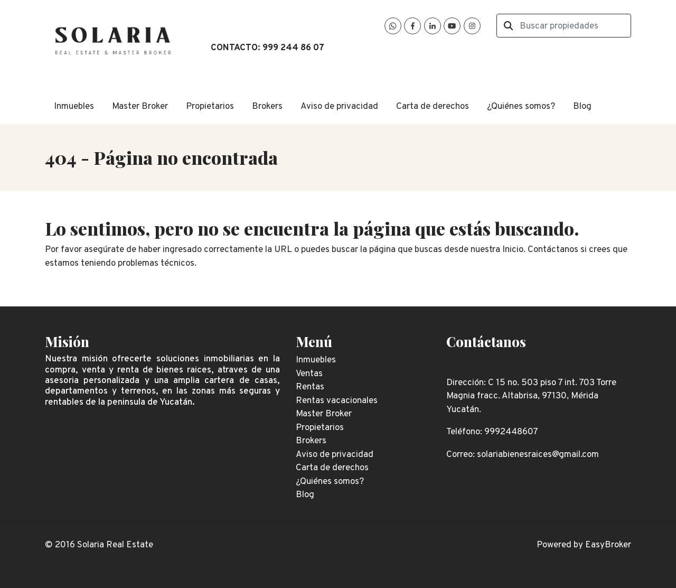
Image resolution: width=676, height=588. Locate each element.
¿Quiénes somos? (521, 107)
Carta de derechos (432, 107)
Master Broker (140, 107)
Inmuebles (74, 107)
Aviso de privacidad (339, 107)
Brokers (267, 107)
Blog (582, 107)
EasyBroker (608, 545)
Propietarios (210, 107)
